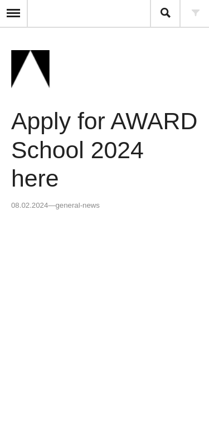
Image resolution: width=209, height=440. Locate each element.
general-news (77, 205)
